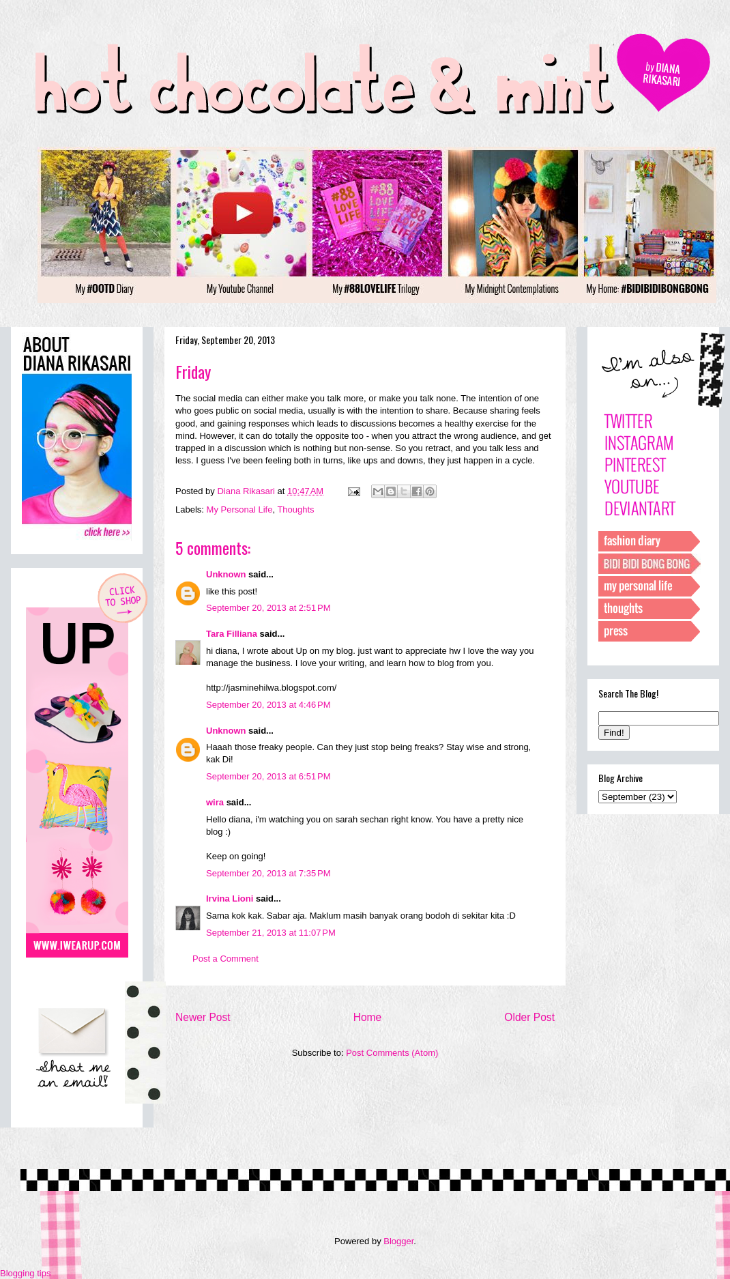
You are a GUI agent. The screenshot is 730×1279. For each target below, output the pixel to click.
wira (215, 802)
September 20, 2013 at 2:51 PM (268, 608)
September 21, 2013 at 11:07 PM (271, 933)
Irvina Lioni (231, 898)
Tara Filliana (231, 634)
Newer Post (203, 1017)
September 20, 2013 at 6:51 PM (268, 776)
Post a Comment (225, 958)
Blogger (398, 1241)
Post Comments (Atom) (392, 1053)
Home (367, 1017)
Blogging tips (25, 1273)
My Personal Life (240, 509)
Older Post (529, 1017)
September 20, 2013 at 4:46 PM (268, 705)
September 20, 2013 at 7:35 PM (268, 873)
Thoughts (295, 509)
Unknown (226, 574)
